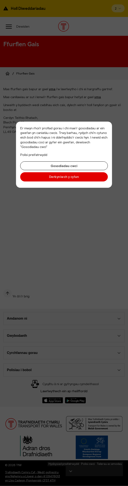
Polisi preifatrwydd (33, 155)
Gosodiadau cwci (64, 166)
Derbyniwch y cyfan (64, 177)
